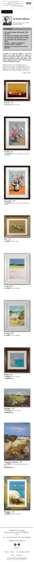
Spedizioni (19, 555)
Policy (12, 552)
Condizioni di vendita (23, 552)
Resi (13, 555)
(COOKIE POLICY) (20, 6)
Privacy (7, 552)
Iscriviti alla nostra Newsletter (17, 558)
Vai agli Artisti (7, 12)
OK (28, 3)
